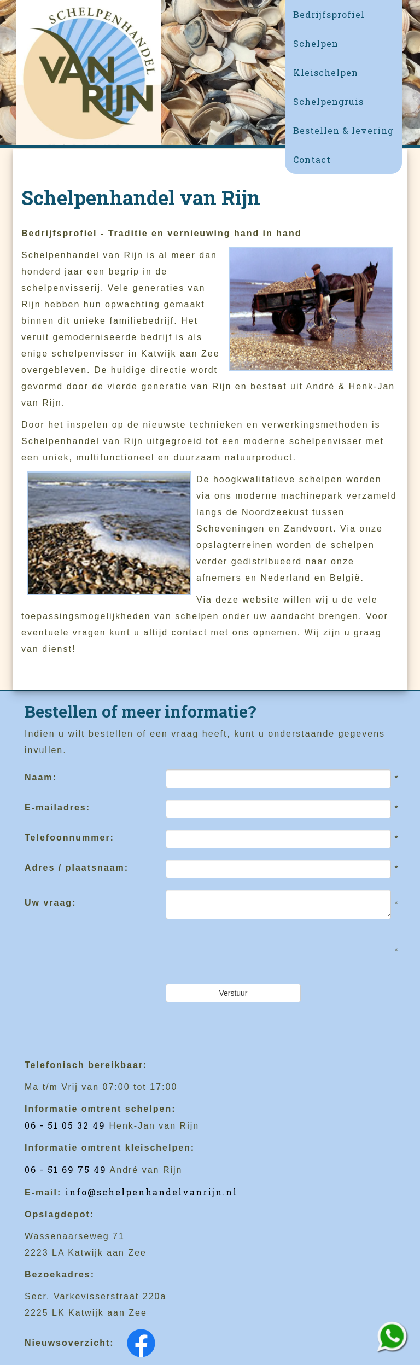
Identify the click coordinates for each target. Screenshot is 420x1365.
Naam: (41, 777)
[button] (343, 43)
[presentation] (249, 951)
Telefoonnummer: (69, 837)
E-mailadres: (57, 807)
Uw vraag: (50, 902)
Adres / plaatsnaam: (77, 867)
